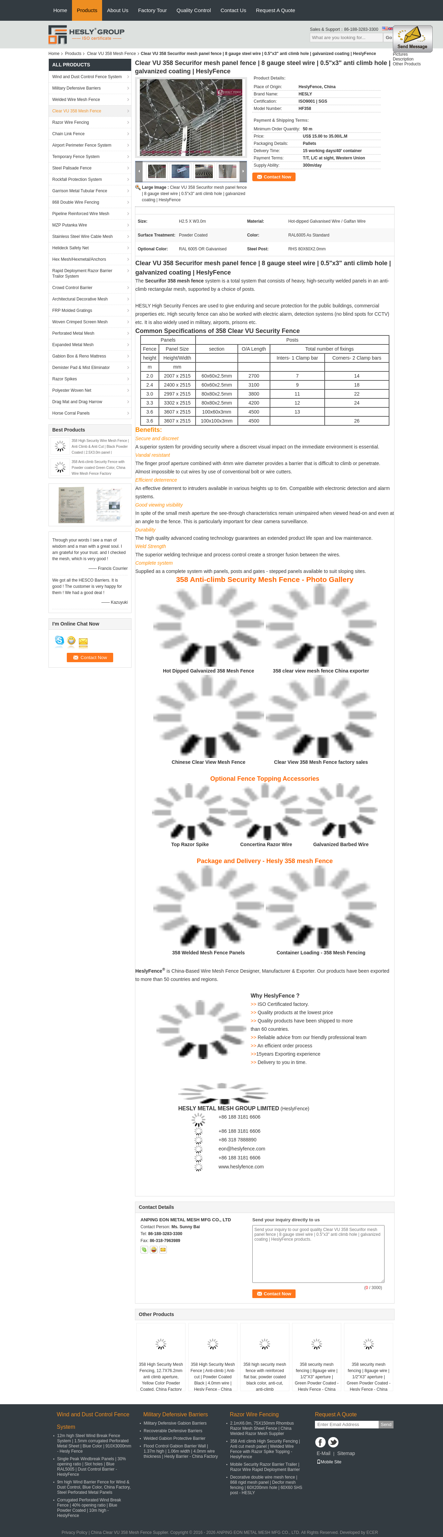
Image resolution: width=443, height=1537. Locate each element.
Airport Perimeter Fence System (81, 145)
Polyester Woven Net (71, 390)
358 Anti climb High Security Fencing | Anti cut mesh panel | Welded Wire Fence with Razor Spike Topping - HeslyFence (265, 1449)
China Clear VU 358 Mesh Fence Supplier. (130, 1532)
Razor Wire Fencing (70, 122)
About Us (117, 10)
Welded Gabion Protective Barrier (175, 1438)
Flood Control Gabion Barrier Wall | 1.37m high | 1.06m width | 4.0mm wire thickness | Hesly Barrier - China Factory (181, 1451)
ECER (372, 1532)
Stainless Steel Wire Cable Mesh (82, 236)
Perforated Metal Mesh (73, 333)
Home (60, 10)
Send (386, 1424)
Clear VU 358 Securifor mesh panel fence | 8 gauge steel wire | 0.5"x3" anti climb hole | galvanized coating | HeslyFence (194, 193)
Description (403, 60)
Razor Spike (195, 844)
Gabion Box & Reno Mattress (79, 356)
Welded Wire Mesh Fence (76, 99)
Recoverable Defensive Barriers (173, 1430)
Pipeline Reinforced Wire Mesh (80, 213)
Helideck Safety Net (70, 248)
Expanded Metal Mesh (72, 344)
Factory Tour (152, 10)
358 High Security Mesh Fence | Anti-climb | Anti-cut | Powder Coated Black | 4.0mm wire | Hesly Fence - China (213, 1377)
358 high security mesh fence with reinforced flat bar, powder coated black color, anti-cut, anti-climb (264, 1377)
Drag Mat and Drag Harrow (77, 401)
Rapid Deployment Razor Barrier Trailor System (82, 273)
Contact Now (277, 176)
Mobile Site (329, 1462)
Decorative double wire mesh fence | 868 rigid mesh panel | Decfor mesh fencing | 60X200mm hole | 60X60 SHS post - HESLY (266, 1485)
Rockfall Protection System (77, 179)
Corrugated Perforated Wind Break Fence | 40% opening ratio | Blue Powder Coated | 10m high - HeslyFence (89, 1508)
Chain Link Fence (68, 133)
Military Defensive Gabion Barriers (175, 1423)
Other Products (407, 65)
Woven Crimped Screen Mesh (80, 322)
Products (87, 10)
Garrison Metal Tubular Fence (79, 190)
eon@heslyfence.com (242, 1148)
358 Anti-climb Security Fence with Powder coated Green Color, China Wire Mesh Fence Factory (98, 467)
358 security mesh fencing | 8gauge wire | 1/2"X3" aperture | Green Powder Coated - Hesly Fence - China (317, 1377)
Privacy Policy (75, 1532)
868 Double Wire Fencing (75, 202)
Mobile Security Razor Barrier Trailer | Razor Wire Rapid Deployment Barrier (265, 1467)
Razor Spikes (64, 379)
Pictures (400, 55)
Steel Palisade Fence (71, 168)
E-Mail (324, 1453)
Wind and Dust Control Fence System (87, 76)
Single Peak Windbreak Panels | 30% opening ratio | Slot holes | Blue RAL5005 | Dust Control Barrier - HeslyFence (91, 1466)
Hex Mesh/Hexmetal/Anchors (79, 259)
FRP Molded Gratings (72, 310)
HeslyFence (295, 1108)
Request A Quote (275, 10)
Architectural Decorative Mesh (80, 299)
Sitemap (346, 1453)
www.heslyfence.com (241, 1166)
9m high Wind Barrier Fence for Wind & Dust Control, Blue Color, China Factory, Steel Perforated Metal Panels (94, 1487)
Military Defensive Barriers (76, 88)
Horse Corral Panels (71, 413)
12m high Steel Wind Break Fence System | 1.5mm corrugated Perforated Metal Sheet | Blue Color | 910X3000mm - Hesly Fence (94, 1443)
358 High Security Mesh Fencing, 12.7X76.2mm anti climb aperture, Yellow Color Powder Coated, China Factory (161, 1377)
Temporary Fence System (76, 156)
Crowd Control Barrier (72, 287)
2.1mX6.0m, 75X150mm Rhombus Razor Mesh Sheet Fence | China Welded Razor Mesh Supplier (262, 1428)
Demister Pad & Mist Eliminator (81, 367)
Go (389, 37)
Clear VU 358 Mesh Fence (111, 53)
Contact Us (233, 10)
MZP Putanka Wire (69, 225)
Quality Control (194, 10)
